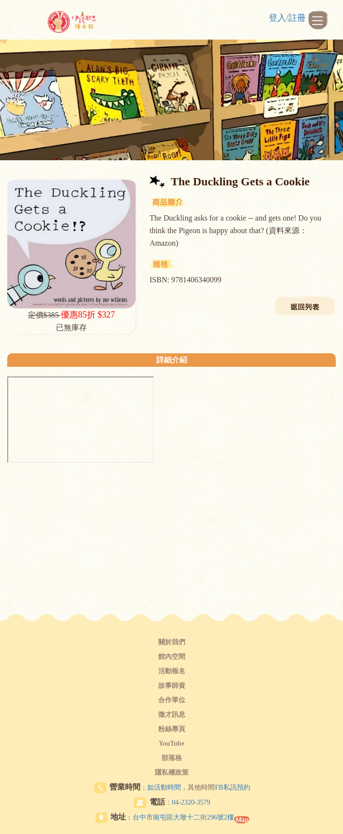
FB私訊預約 (232, 787)
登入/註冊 (287, 18)
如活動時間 (164, 787)
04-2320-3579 (191, 802)
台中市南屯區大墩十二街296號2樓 (183, 817)
